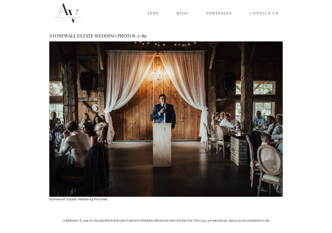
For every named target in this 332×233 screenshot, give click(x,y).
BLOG (183, 13)
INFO (153, 13)
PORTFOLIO (219, 13)
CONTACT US (264, 13)
